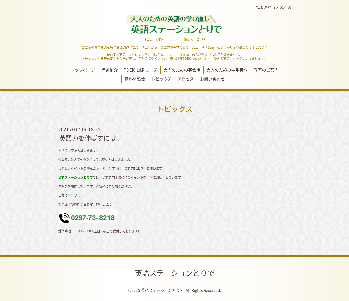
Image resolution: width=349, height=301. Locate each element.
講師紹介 (109, 70)
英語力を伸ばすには (87, 137)
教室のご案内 (266, 70)
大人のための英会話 (181, 70)
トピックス (161, 79)
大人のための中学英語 (227, 70)
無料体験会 (135, 79)
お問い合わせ (212, 79)
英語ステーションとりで (174, 272)
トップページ (83, 70)
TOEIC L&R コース (141, 70)
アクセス (186, 79)
